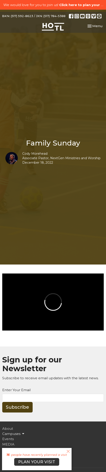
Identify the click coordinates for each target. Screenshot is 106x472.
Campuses (13, 434)
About (7, 428)
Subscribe (17, 407)
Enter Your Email (16, 390)
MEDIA (8, 444)
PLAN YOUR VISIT (36, 461)
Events (8, 439)
